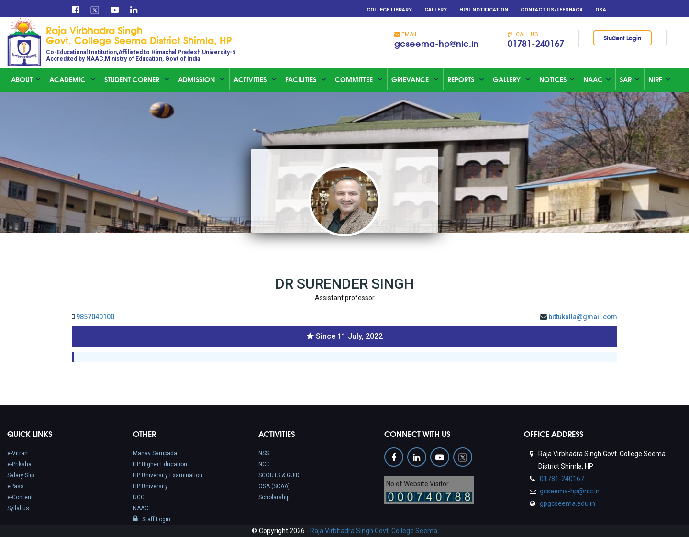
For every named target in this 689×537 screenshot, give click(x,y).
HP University (150, 486)
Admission (201, 79)
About (26, 79)
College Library (389, 10)
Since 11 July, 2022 (349, 336)
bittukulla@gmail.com (582, 317)
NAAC (140, 508)
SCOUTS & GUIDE (280, 475)
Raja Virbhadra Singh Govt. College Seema (373, 531)
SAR (630, 79)
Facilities (306, 79)
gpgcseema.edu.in (566, 503)
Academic (72, 79)
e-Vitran (17, 453)
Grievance (415, 79)
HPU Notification (483, 10)
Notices (557, 79)
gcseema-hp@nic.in (436, 43)
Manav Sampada (155, 453)
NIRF (659, 79)
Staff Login (151, 519)
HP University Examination (167, 475)
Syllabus (18, 508)
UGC (138, 497)
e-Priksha (19, 464)
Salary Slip (20, 475)
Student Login (622, 37)
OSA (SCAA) (274, 486)
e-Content (20, 497)
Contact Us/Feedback (552, 10)
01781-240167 (536, 43)
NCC (264, 464)
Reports (466, 79)
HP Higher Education (160, 464)
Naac (597, 79)
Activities (255, 79)
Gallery (435, 10)
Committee (359, 79)
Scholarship (273, 497)
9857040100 (95, 317)
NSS (263, 453)
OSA (600, 10)
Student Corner (137, 79)
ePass (15, 486)
